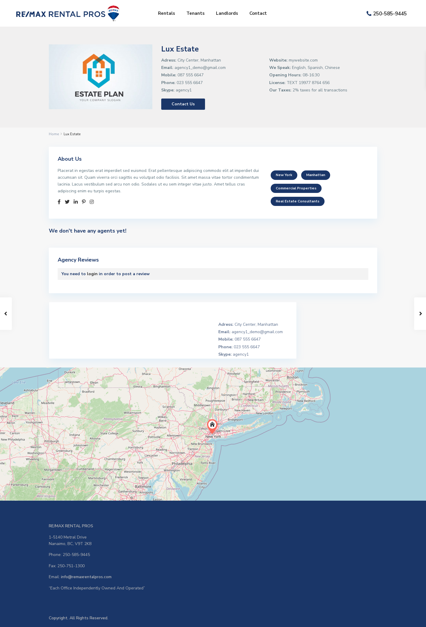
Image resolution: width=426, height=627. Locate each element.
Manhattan (315, 175)
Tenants (195, 13)
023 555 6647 (190, 83)
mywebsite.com (303, 60)
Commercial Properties (296, 188)
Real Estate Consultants (298, 201)
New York (284, 175)
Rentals (166, 13)
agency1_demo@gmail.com (200, 67)
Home (54, 134)
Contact (258, 13)
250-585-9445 (390, 13)
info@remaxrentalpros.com (86, 577)
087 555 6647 (191, 75)
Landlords (227, 13)
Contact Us (183, 104)
